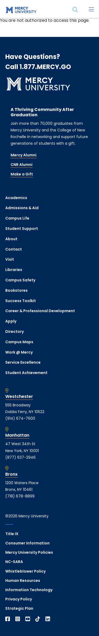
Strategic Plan (19, 608)
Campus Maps (19, 342)
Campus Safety (20, 280)
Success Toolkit (20, 300)
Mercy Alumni (23, 155)
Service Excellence (23, 362)
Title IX (11, 533)
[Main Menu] (91, 10)
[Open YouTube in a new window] (27, 619)
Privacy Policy (18, 599)
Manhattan (17, 435)
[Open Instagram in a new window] (17, 619)
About (11, 239)
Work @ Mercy (19, 352)
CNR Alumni (21, 164)
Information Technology (29, 589)
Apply (10, 321)
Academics (16, 197)
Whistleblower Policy (25, 571)
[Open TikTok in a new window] (37, 619)
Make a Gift (22, 174)
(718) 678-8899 (20, 496)
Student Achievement (26, 372)
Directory (14, 331)
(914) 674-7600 (20, 418)
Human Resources (22, 580)
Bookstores (16, 290)
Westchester (19, 396)
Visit (9, 259)
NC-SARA (14, 561)
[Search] (75, 10)
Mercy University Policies (29, 552)
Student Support (21, 228)
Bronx (11, 474)
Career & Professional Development (40, 310)
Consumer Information (27, 543)
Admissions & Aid (22, 207)
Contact (13, 249)
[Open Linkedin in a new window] (47, 619)
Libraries (13, 269)
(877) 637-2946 (20, 457)
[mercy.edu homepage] (21, 10)
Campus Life (17, 218)
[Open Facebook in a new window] (7, 619)
